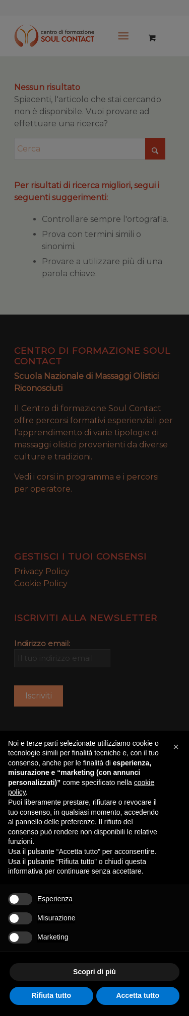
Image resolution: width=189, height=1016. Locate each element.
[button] (176, 747)
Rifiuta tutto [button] (51, 995)
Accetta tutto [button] (137, 995)
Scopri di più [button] (94, 972)
